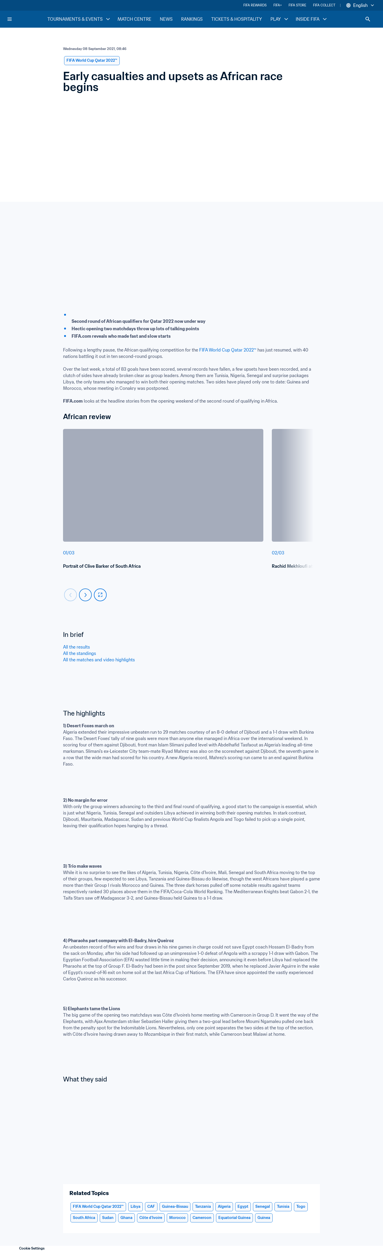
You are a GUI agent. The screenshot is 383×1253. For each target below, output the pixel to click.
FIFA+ (277, 5)
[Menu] (9, 19)
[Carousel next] (85, 594)
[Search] (368, 19)
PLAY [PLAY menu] (279, 19)
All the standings (80, 653)
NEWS (166, 19)
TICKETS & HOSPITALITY (236, 19)
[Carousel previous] (70, 594)
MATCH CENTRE (134, 19)
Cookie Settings (32, 1248)
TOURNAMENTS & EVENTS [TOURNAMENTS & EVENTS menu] (79, 19)
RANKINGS (192, 19)
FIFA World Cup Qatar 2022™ (227, 350)
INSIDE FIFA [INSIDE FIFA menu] (312, 19)
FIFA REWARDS (255, 5)
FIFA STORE (297, 5)
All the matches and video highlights (99, 659)
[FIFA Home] (27, 19)
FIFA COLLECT (324, 5)
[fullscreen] (100, 594)
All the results (76, 647)
